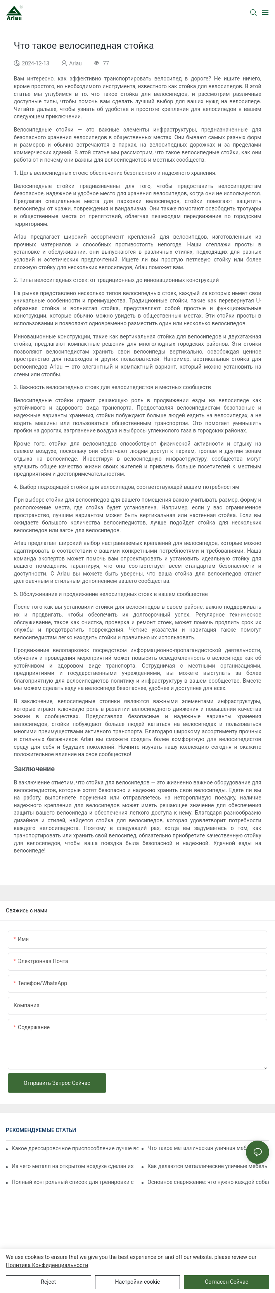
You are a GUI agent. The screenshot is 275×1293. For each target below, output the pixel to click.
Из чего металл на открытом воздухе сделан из (72, 1166)
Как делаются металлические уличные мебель (207, 1166)
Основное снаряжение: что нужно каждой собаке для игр (208, 1182)
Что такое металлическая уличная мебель (201, 1148)
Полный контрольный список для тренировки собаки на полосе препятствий (72, 1182)
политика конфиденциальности (47, 1265)
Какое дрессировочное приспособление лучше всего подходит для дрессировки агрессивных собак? (75, 1148)
